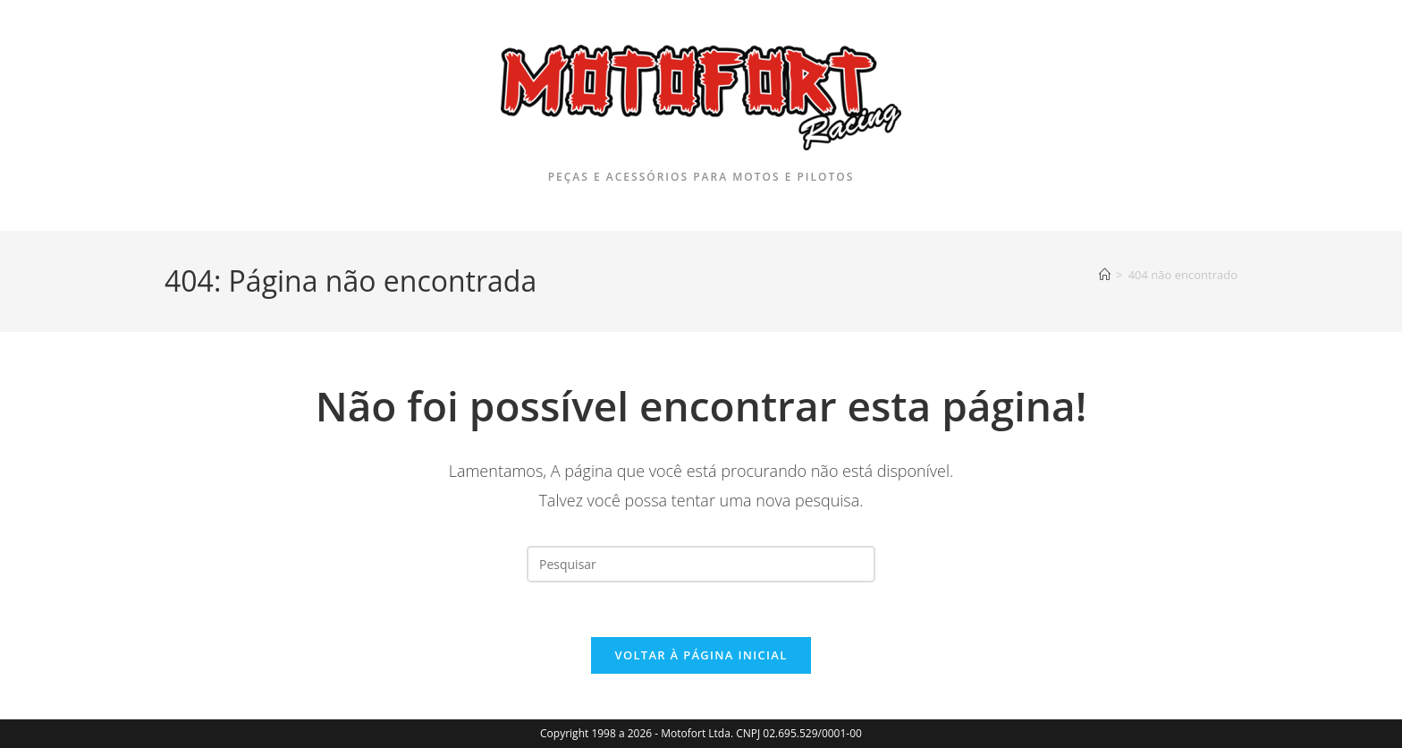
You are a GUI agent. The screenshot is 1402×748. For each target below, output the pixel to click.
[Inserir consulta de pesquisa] (701, 564)
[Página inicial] (1105, 275)
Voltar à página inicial (700, 655)
